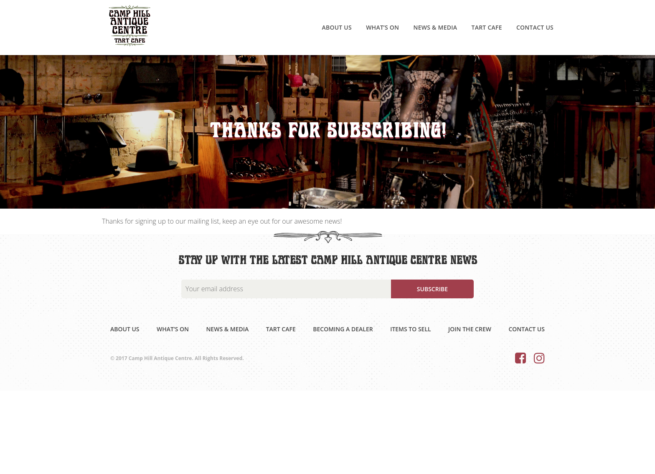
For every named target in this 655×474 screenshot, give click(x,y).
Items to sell (410, 329)
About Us (337, 27)
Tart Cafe (486, 27)
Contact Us (534, 27)
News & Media (435, 27)
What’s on (382, 27)
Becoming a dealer (343, 329)
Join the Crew (469, 329)
